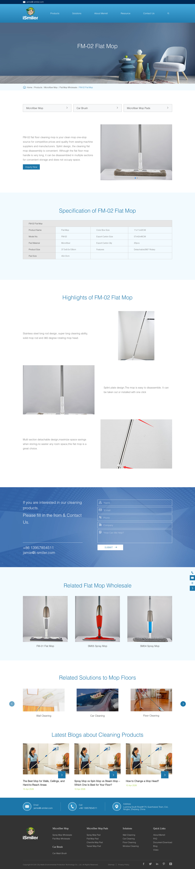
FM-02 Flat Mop (86, 87)
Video (155, 850)
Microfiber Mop (51, 87)
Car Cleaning (97, 715)
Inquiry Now (31, 167)
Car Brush (82, 108)
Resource (125, 13)
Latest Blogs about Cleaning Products (97, 734)
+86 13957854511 (38, 547)
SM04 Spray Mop (149, 645)
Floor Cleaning (151, 715)
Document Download (162, 842)
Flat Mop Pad (92, 838)
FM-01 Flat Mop (45, 645)
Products (54, 13)
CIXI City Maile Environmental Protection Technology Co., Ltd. (57, 865)
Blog (155, 846)
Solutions (76, 13)
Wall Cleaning (43, 715)
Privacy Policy (123, 865)
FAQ (155, 838)
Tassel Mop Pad (94, 846)
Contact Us (148, 13)
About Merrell (101, 13)
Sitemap (111, 865)
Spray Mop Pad (93, 835)
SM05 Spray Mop (97, 645)
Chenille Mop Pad (95, 842)
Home (29, 87)
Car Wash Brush (59, 853)
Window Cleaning (131, 846)
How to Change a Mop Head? (142, 780)
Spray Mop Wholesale (62, 835)
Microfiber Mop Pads (138, 108)
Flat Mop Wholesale (68, 87)
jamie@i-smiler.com (33, 2)
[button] (135, 178)
